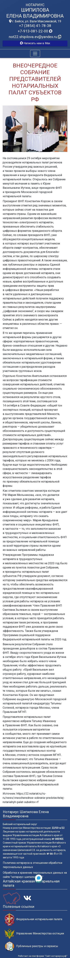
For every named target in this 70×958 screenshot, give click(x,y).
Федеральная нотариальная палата (33, 919)
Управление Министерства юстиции (34, 933)
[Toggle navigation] (35, 53)
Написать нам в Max (35, 43)
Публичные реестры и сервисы (31, 946)
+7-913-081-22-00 (35, 31)
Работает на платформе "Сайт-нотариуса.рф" (42, 956)
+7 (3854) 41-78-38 (35, 26)
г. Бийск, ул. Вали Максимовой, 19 (35, 21)
